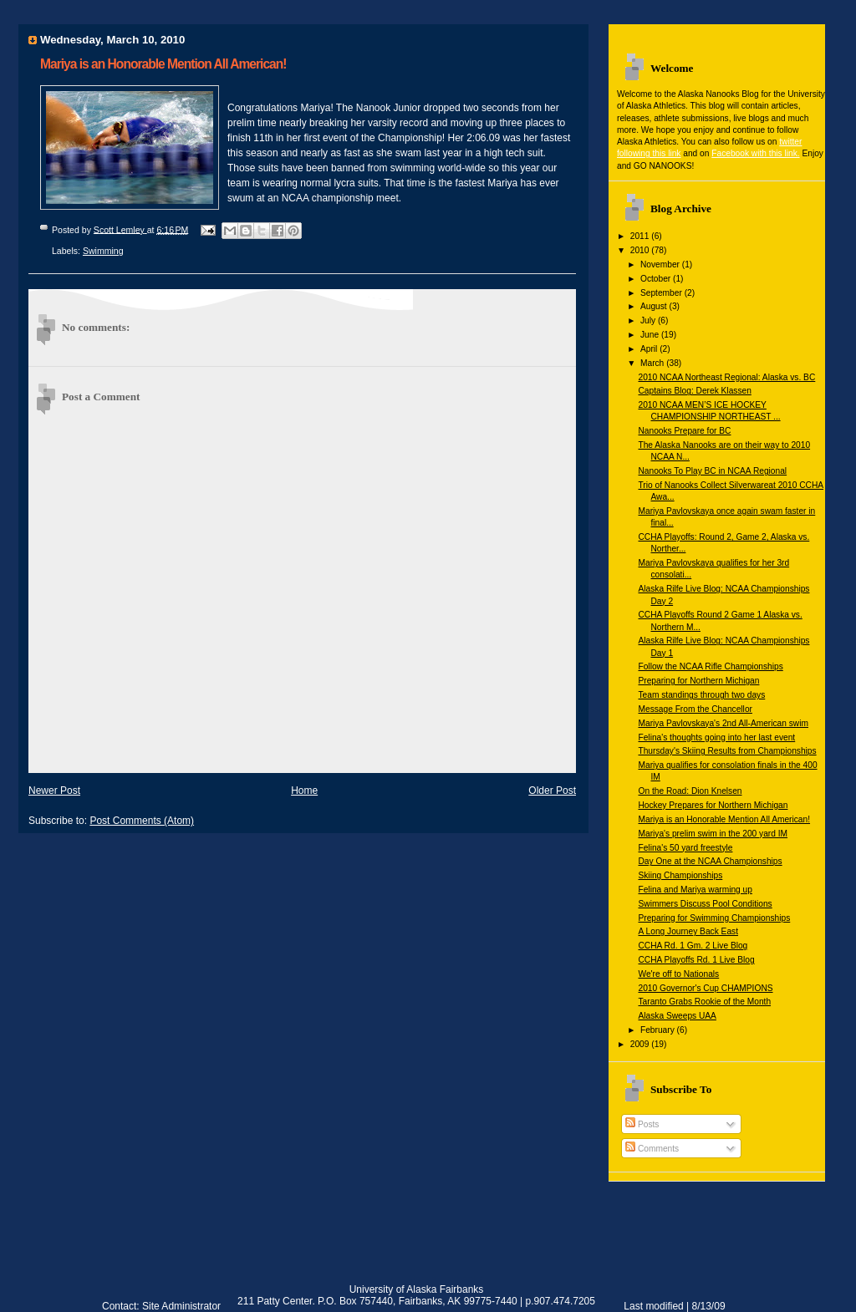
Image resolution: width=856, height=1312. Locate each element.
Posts (642, 1124)
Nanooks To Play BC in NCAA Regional (712, 470)
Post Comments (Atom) (141, 820)
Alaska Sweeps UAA (677, 1015)
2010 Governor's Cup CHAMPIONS (705, 988)
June (650, 334)
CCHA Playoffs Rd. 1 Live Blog (696, 959)
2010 (641, 250)
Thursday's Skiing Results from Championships (727, 750)
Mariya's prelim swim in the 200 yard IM (712, 833)
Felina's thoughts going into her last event (716, 737)
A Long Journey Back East (688, 931)
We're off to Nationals (678, 974)
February (658, 1030)
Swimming (103, 251)
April (650, 348)
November (661, 264)
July (649, 320)
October (656, 278)
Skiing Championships (680, 875)
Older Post (552, 790)
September (662, 292)
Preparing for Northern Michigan (698, 680)
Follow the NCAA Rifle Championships (710, 666)
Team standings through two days (701, 694)
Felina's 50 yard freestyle (685, 847)
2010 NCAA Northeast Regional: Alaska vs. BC (726, 377)
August (655, 306)
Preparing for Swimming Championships (714, 918)
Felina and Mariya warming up (695, 889)
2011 (641, 236)
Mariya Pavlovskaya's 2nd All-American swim (723, 723)
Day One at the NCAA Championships (710, 861)
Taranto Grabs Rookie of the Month (704, 1001)
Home (304, 790)
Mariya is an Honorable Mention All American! (724, 819)
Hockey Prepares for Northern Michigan (712, 805)
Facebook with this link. (755, 153)
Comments (652, 1148)
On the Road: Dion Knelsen (689, 791)
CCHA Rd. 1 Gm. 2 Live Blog (692, 945)
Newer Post (54, 790)
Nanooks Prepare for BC (684, 430)
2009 (641, 1044)
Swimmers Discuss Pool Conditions (705, 903)
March (653, 363)
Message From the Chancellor (695, 709)
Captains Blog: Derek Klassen (694, 390)
